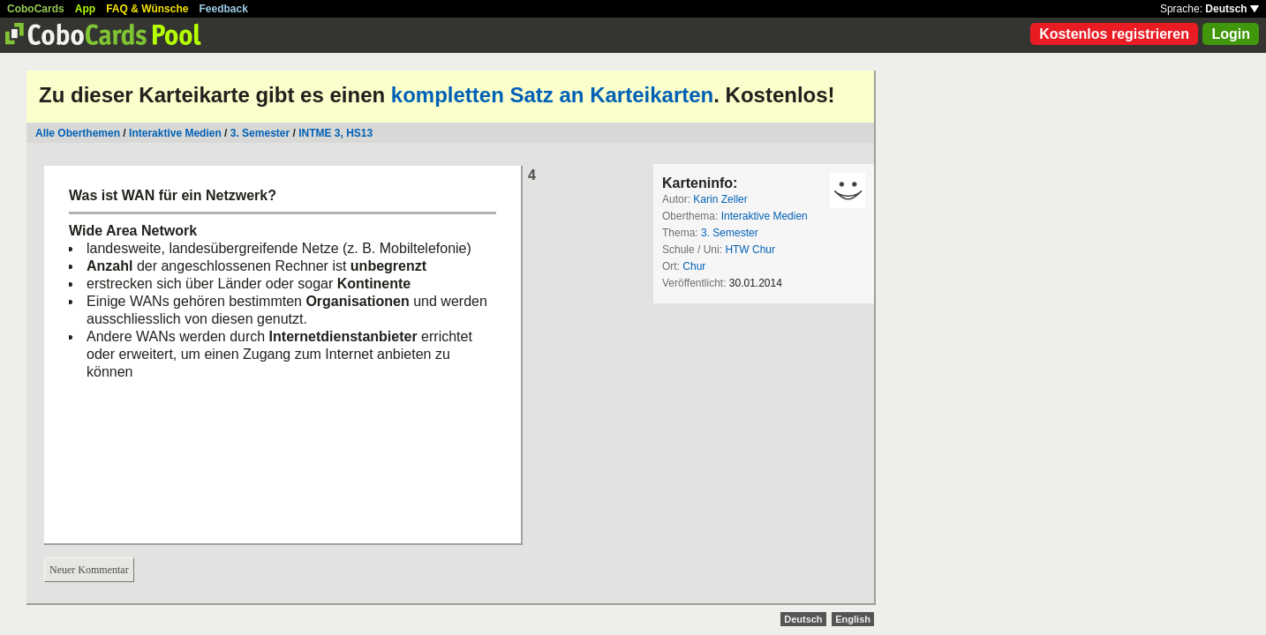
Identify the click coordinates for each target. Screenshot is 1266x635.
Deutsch (1232, 9)
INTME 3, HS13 (335, 133)
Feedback (224, 9)
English (852, 619)
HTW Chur (750, 249)
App (85, 9)
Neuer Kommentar (89, 570)
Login (1230, 33)
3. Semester (260, 133)
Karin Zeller (720, 199)
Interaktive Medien (175, 133)
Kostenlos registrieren (1114, 33)
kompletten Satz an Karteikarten (552, 95)
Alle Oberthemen (77, 133)
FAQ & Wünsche (147, 9)
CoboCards (35, 9)
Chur (693, 266)
